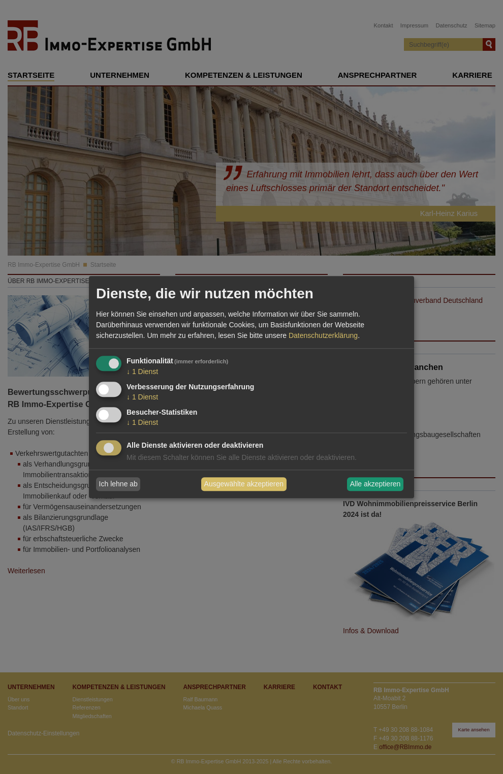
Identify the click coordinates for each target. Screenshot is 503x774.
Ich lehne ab (118, 484)
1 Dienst (142, 372)
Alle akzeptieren (375, 484)
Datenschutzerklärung (323, 336)
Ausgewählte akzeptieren (244, 484)
